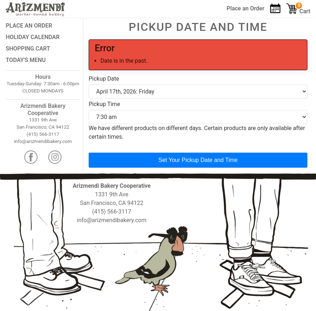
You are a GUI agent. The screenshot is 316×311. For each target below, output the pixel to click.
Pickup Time (104, 104)
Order (245, 8)
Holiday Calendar (33, 37)
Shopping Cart (28, 48)
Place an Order (29, 25)
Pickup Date (104, 78)
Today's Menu (26, 60)
